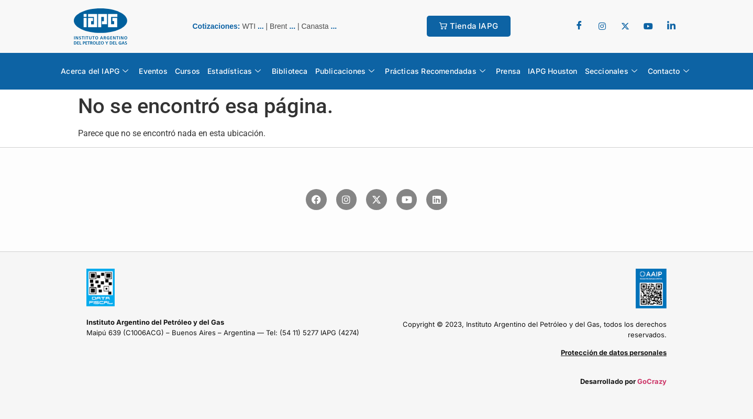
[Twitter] (602, 26)
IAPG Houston (552, 71)
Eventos (153, 71)
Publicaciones (345, 71)
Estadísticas (234, 71)
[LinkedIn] (671, 26)
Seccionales (611, 71)
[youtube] (648, 26)
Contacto (668, 71)
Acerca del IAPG (94, 71)
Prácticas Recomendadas (435, 71)
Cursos (187, 71)
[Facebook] (579, 26)
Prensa (508, 71)
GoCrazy (652, 381)
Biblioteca (290, 71)
